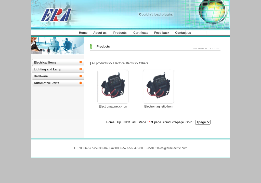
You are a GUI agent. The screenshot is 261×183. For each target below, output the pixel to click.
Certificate (140, 33)
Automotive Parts (46, 83)
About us (100, 33)
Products (120, 33)
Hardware (41, 76)
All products (100, 63)
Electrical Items (45, 62)
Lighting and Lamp (47, 69)
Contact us (183, 33)
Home (83, 33)
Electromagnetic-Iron (113, 106)
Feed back (161, 33)
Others (143, 63)
